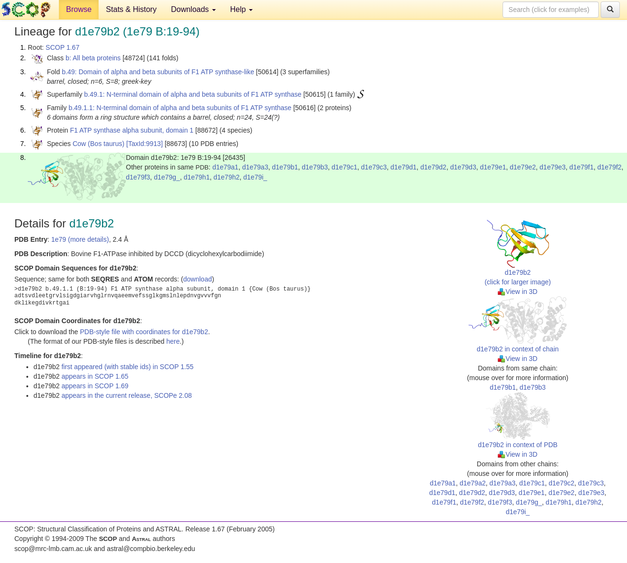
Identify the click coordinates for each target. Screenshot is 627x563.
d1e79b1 (285, 167)
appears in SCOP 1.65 (94, 376)
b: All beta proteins (93, 58)
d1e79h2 (226, 177)
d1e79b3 (315, 167)
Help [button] (241, 9)
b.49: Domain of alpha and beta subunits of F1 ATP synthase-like (158, 72)
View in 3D (517, 291)
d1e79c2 (561, 483)
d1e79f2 (609, 167)
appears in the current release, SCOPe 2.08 (126, 395)
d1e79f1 (582, 167)
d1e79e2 (523, 167)
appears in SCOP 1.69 (94, 386)
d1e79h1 (197, 177)
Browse (78, 9)
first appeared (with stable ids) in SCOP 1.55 (127, 367)
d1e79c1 (345, 167)
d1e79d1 (404, 167)
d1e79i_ (255, 177)
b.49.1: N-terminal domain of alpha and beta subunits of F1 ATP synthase (193, 94)
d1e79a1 (226, 167)
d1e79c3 (374, 167)
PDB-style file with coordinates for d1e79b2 (144, 332)
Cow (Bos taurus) (98, 143)
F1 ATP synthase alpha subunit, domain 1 (131, 130)
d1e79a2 (472, 483)
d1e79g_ (167, 177)
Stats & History (131, 9)
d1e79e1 (493, 167)
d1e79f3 (138, 177)
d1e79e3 (552, 167)
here (172, 341)
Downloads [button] (193, 9)
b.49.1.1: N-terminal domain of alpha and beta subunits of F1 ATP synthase (179, 108)
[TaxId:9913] (144, 143)
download (197, 279)
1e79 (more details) (80, 239)
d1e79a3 (255, 167)
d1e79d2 (433, 167)
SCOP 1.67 (62, 47)
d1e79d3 (463, 167)
